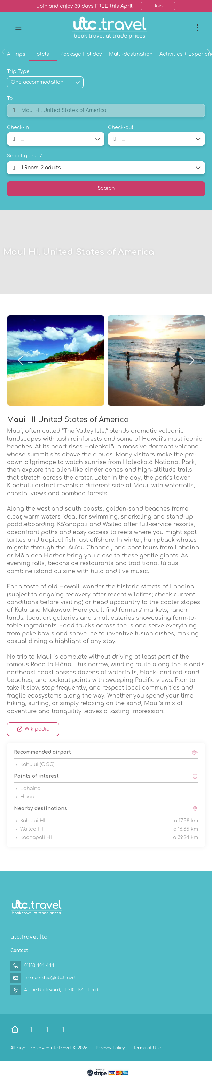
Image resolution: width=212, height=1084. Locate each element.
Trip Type (18, 71)
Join (158, 5)
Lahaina (27, 788)
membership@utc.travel (50, 977)
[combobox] (106, 110)
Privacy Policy (110, 1047)
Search (106, 188)
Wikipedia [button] (33, 729)
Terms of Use (146, 1047)
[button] (3, 52)
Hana (24, 796)
